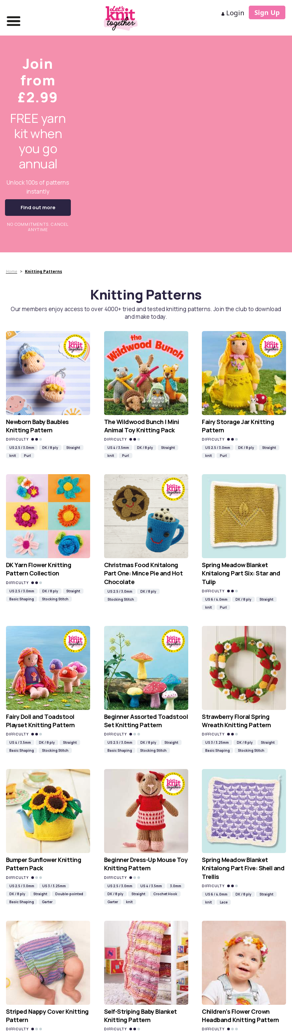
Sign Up (267, 12)
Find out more (38, 207)
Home (11, 271)
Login (232, 12)
